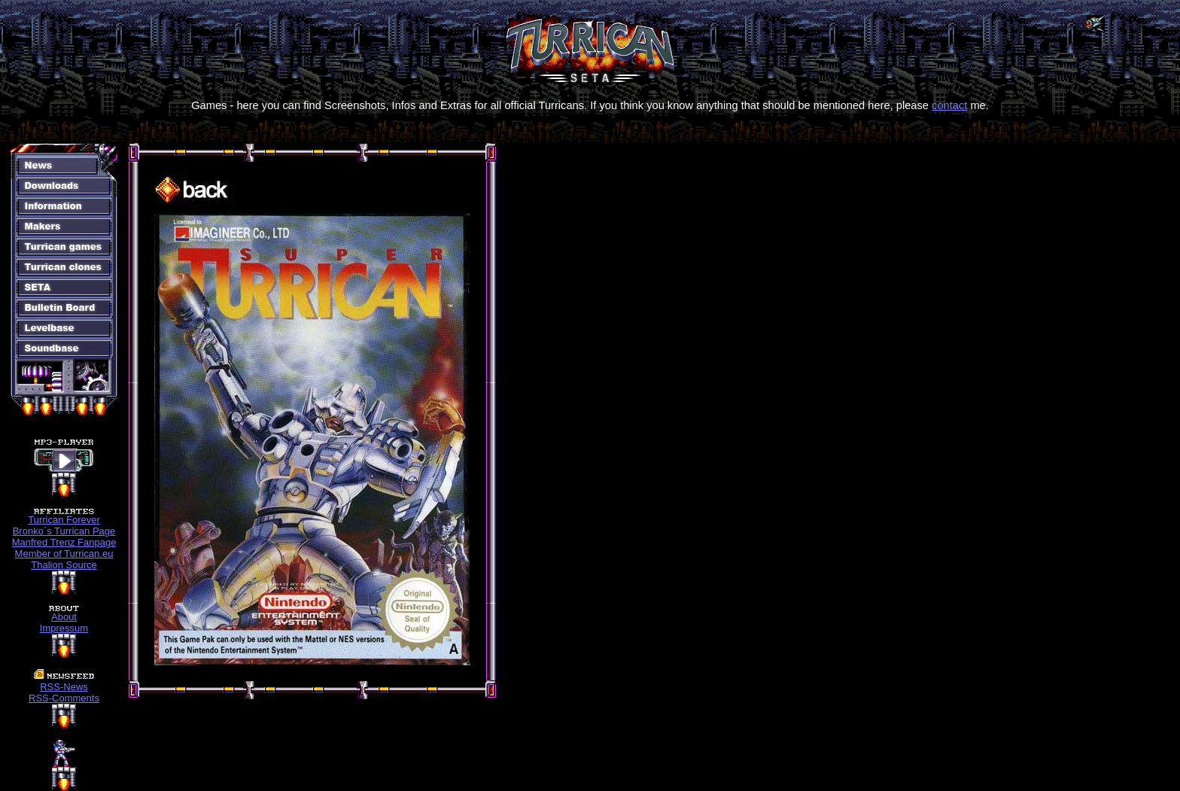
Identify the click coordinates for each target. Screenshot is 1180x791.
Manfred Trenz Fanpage (64, 542)
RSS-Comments (64, 698)
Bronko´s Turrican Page (64, 531)
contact (949, 105)
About (64, 616)
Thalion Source (63, 564)
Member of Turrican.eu (64, 553)
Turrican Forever (64, 519)
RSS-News (64, 686)
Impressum (64, 628)
